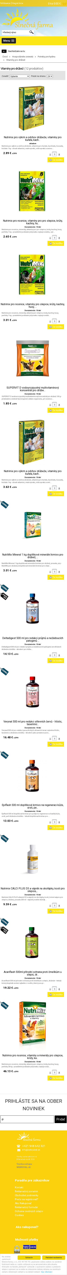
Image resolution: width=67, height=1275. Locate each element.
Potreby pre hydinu (46, 56)
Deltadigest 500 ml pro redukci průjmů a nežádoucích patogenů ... (32, 639)
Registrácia (17, 3)
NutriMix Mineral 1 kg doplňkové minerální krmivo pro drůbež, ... (32, 556)
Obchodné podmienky (26, 1195)
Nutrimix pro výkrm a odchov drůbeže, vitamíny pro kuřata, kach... (33, 138)
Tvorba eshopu (24, 1164)
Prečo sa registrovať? (26, 1199)
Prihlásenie (5, 3)
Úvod (5, 56)
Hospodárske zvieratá (22, 56)
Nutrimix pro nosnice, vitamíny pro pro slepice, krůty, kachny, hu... (33, 222)
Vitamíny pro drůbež (15, 60)
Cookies (19, 1215)
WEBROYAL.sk (24, 1167)
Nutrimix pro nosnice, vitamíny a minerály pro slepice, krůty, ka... (32, 1056)
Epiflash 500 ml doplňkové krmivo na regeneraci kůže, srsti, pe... (33, 806)
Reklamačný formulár (26, 1207)
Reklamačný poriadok (26, 1191)
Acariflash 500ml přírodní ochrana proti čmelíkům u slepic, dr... (33, 973)
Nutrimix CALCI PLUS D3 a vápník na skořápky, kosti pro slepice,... (33, 890)
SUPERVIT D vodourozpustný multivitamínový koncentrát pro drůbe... (33, 389)
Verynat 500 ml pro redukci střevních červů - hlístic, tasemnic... (32, 723)
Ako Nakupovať (23, 1203)
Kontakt (19, 1187)
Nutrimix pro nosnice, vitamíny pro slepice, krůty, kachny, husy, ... (33, 305)
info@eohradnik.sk (31, 1150)
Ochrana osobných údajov (29, 1211)
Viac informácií (46, 1273)
